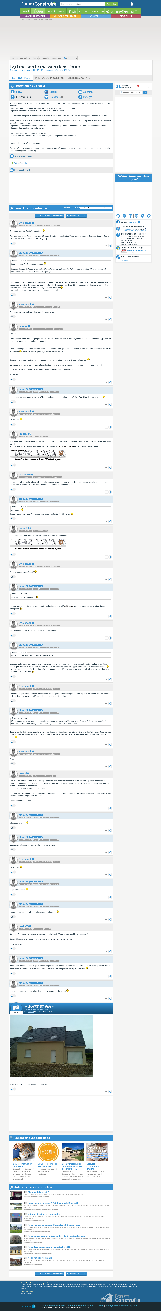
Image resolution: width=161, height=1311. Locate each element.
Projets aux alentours (140, 230)
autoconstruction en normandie (44, 1214)
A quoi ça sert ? (125, 260)
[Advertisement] (80, 37)
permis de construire (66, 446)
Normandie (127, 229)
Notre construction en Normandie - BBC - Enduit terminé (56, 1236)
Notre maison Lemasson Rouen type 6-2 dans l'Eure (54, 1225)
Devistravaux (109, 11)
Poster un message (76, 216)
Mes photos (33, 58)
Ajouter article (44, 58)
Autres (17, 163)
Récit (21, 77)
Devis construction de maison (22, 1165)
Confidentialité (126, 1306)
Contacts (45, 1306)
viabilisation (68, 606)
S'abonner (142, 86)
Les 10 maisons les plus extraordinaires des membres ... (72, 1166)
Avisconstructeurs (123, 11)
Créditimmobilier (72, 11)
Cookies (134, 1306)
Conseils (61, 11)
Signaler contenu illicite (57, 1306)
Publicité (117, 1306)
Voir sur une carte (128, 230)
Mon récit (23, 58)
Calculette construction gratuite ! (92, 1166)
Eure (134, 229)
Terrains (83, 11)
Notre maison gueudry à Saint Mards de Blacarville (53, 1203)
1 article (53, 92)
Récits (37, 11)
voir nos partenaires (26, 1293)
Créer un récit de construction (49, 216)
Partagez (87, 97)
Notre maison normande (40, 1258)
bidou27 (20, 92)
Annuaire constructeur (35, 16)
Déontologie (109, 1306)
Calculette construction (85, 1306)
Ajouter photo (57, 58)
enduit (25, 912)
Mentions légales (71, 1306)
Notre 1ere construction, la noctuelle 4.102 (49, 1247)
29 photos (88, 92)
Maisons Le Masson (137, 250)
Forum (24, 11)
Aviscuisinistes (135, 11)
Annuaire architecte (95, 16)
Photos (50, 11)
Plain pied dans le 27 (38, 1192)
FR (122, 229)
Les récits (14, 58)
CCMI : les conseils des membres (47, 1165)
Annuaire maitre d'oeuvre (65, 16)
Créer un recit (70, 58)
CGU (96, 1306)
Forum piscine (126, 16)
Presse (101, 1306)
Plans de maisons (96, 11)
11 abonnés (55, 97)
